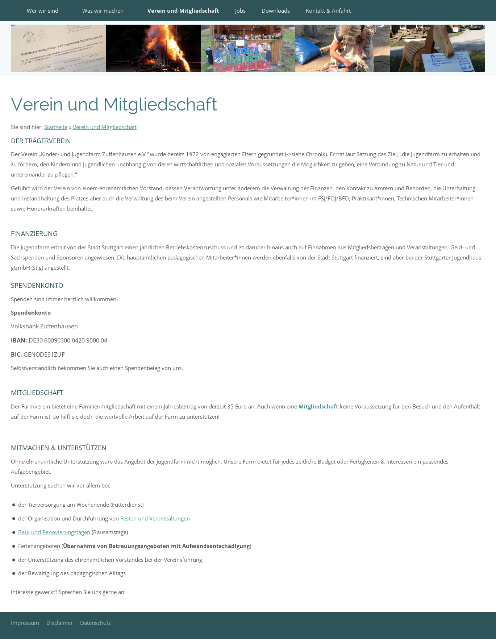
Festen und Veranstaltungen (155, 518)
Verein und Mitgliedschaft (105, 126)
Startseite (55, 126)
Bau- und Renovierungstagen (55, 532)
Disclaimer (59, 622)
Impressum (25, 622)
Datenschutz (95, 622)
